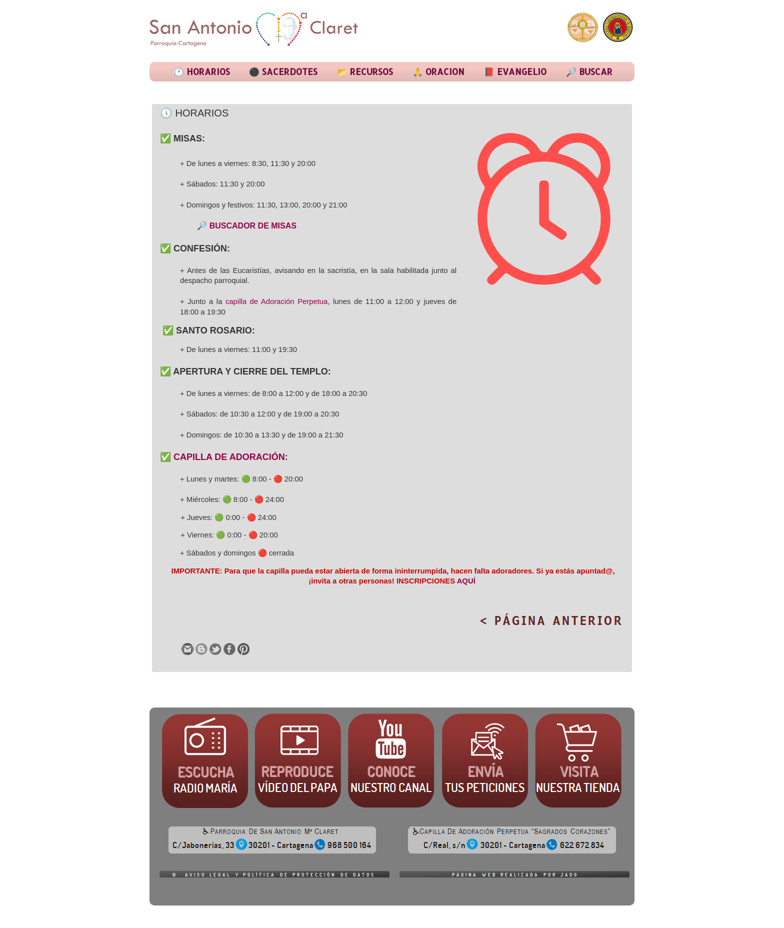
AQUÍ (466, 581)
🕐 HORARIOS (202, 71)
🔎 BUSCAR (589, 71)
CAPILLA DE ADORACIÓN (229, 457)
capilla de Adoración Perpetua (277, 302)
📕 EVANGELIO (515, 71)
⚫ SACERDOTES (283, 71)
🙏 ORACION (438, 71)
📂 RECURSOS (365, 71)
